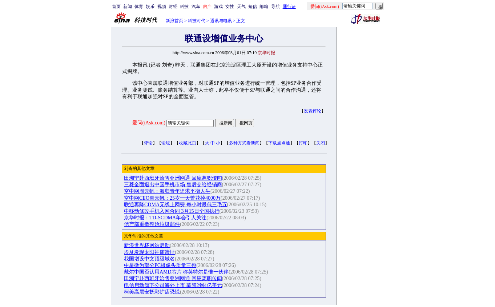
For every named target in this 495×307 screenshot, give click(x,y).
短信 (252, 6)
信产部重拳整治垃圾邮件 (152, 224)
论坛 (165, 142)
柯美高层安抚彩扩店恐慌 (152, 292)
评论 (148, 142)
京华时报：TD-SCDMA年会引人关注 (165, 217)
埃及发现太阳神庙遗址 (149, 252)
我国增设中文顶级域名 (149, 259)
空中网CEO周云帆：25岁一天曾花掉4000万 (172, 198)
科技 (184, 6)
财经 (173, 6)
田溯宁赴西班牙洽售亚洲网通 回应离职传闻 (173, 178)
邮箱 (263, 6)
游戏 (218, 6)
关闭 (320, 142)
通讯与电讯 (221, 20)
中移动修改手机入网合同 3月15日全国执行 (172, 211)
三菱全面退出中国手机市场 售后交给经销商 (173, 184)
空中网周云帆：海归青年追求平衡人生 (167, 191)
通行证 (289, 6)
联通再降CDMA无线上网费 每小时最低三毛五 (175, 204)
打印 (303, 142)
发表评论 (312, 110)
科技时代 (196, 20)
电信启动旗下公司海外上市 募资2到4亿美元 (173, 285)
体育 (138, 6)
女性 (229, 6)
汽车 (196, 6)
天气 (241, 6)
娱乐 (150, 6)
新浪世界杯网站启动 (147, 245)
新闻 (127, 6)
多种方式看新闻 (244, 142)
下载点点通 (279, 142)
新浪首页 (174, 20)
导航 (275, 6)
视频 (161, 6)
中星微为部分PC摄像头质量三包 (160, 265)
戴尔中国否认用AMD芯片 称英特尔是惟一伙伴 (176, 272)
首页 (116, 6)
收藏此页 (187, 142)
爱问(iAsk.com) (148, 122)
